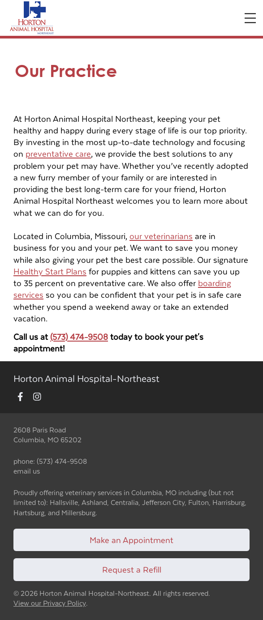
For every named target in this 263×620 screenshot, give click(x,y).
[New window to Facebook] (20, 397)
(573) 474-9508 (79, 336)
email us (26, 470)
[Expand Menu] (250, 18)
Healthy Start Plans (49, 271)
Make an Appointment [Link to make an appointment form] (131, 539)
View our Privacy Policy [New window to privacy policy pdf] (49, 603)
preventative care (58, 153)
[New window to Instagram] (37, 397)
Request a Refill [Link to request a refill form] (131, 569)
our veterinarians (161, 235)
